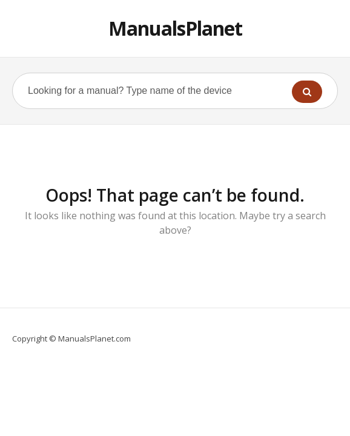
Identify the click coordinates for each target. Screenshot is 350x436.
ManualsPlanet (175, 28)
